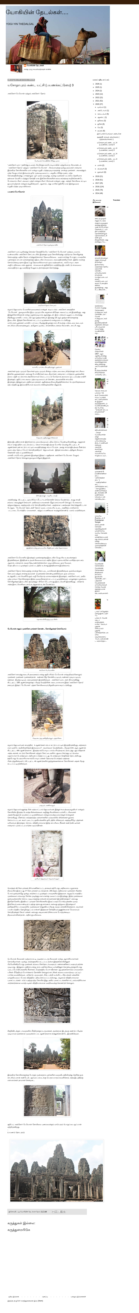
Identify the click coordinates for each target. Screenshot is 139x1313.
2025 (97, 87)
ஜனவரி (100, 172)
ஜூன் (99, 124)
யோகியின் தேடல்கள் (35, 66)
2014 (97, 193)
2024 (97, 91)
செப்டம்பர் (102, 114)
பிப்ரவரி (101, 169)
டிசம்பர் (100, 107)
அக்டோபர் (102, 111)
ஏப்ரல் (100, 131)
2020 (97, 104)
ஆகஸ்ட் (101, 117)
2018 (97, 180)
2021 (97, 101)
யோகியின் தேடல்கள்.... (37, 12)
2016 (97, 187)
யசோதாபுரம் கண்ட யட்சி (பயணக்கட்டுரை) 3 (107, 149)
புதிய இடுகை (13, 1297)
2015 (97, 190)
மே (99, 127)
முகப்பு (45, 1297)
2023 (97, 94)
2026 (97, 84)
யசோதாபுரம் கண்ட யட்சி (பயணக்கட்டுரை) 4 (107, 144)
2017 (97, 183)
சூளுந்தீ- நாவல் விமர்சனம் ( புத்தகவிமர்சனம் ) (108, 138)
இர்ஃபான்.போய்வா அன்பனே (109, 134)
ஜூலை (100, 121)
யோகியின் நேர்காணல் (99, 565)
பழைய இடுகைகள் (78, 1297)
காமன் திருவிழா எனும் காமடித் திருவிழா (101, 260)
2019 (97, 176)
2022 (97, 97)
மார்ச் (99, 165)
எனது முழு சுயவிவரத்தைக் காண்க (37, 69)
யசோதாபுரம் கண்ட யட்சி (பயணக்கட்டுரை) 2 (107, 155)
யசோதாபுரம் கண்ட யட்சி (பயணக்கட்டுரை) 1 (107, 160)
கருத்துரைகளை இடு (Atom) (32, 1301)
